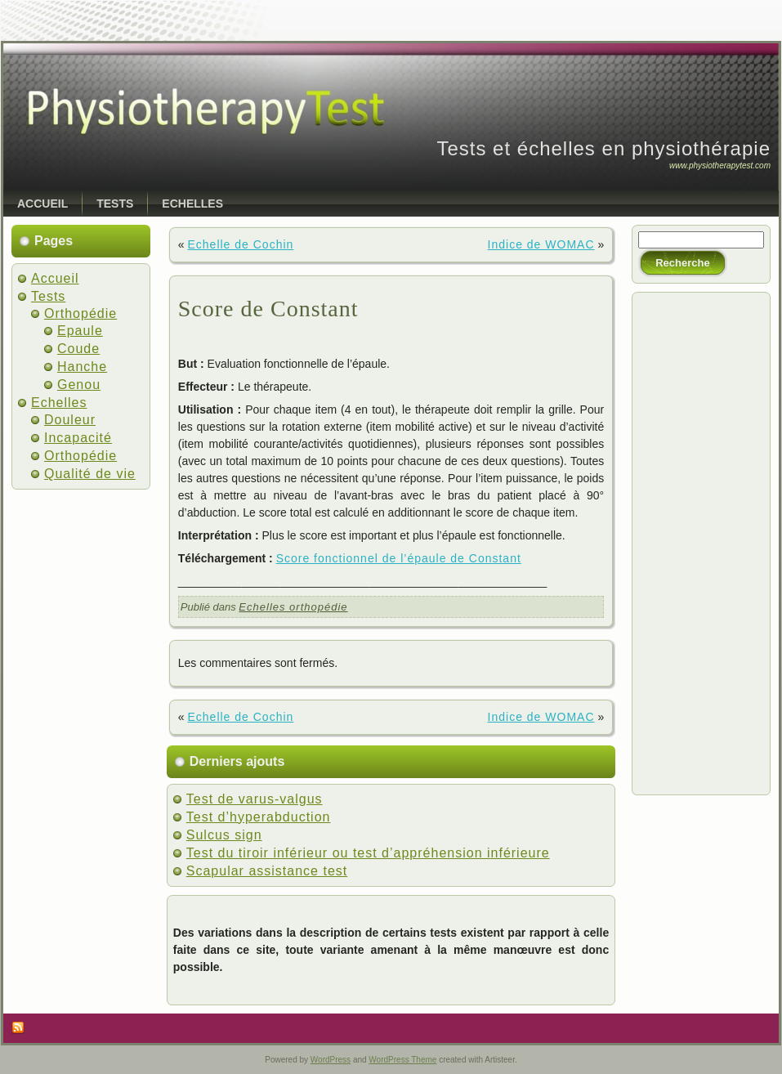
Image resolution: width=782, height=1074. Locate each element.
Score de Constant (268, 308)
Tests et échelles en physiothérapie (603, 148)
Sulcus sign (224, 835)
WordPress (331, 1059)
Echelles (59, 402)
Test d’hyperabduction (258, 817)
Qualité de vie (90, 474)
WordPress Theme (402, 1059)
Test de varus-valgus (254, 799)
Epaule (80, 331)
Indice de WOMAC (541, 244)
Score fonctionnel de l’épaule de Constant (398, 558)
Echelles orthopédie (293, 607)
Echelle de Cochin (240, 244)
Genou (79, 385)
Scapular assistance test (266, 871)
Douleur (70, 420)
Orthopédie (80, 313)
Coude (78, 349)
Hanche (82, 367)
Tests (48, 296)
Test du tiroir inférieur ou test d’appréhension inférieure (368, 853)
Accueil (55, 278)
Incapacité (78, 438)
